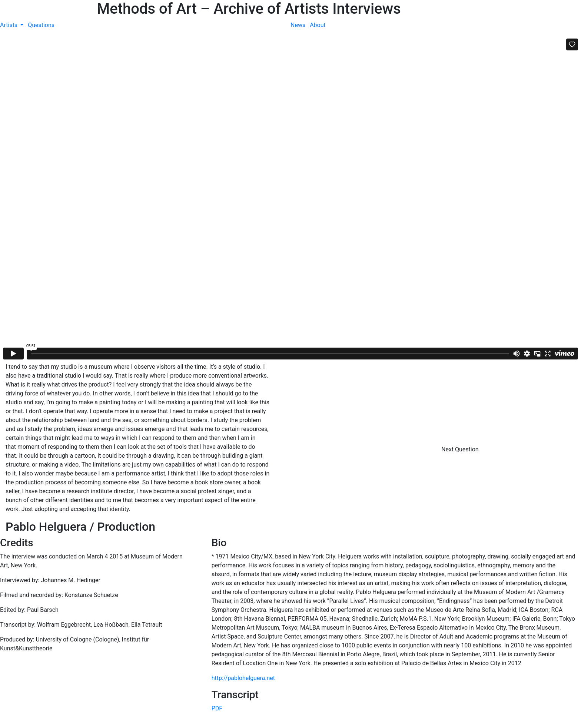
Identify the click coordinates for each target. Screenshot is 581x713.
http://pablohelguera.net (243, 678)
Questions (41, 25)
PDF (217, 708)
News (297, 25)
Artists (9, 25)
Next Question (460, 449)
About (318, 25)
